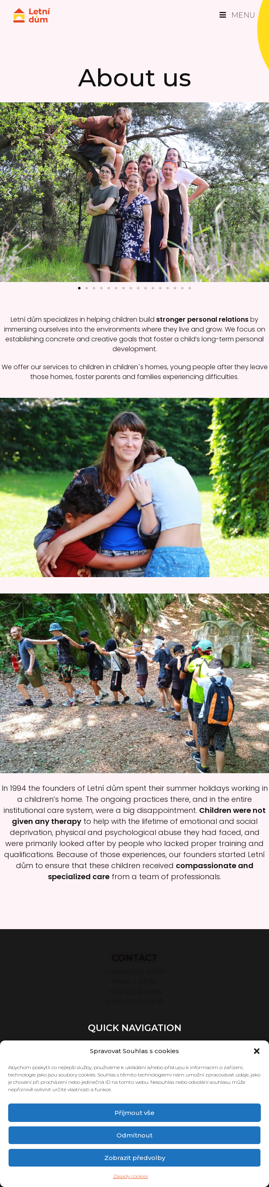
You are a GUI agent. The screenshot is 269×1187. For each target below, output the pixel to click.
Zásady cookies (130, 1176)
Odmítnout (134, 1135)
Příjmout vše (134, 1113)
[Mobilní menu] (238, 15)
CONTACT (135, 958)
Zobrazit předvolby (134, 1158)
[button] (257, 1051)
